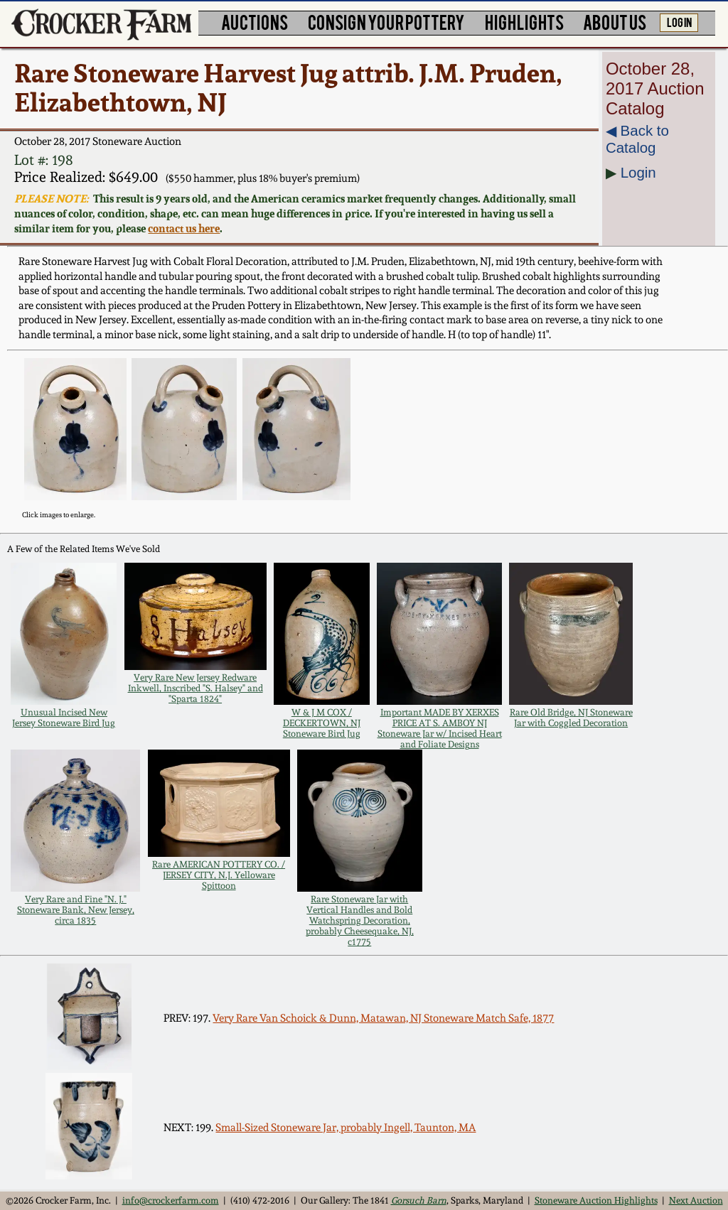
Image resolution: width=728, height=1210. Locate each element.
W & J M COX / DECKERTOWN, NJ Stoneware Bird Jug (321, 723)
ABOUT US (614, 21)
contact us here (184, 228)
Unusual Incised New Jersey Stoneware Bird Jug (63, 717)
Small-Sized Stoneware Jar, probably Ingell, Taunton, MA (345, 1127)
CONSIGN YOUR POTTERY (386, 21)
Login (638, 172)
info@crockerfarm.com (170, 1200)
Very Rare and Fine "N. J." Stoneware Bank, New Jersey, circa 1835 (75, 910)
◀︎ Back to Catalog (637, 139)
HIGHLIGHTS (524, 21)
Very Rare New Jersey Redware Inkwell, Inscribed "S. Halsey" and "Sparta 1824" (195, 688)
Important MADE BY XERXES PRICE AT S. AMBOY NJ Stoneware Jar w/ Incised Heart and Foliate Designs (440, 728)
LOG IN (679, 21)
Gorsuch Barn (418, 1200)
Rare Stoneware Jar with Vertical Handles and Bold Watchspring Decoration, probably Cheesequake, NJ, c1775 (360, 920)
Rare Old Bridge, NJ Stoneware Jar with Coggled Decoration (571, 717)
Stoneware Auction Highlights (596, 1200)
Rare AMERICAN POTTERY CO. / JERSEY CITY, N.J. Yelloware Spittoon (218, 875)
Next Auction (696, 1200)
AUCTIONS (254, 21)
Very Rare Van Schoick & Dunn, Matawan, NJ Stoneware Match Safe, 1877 (383, 1018)
